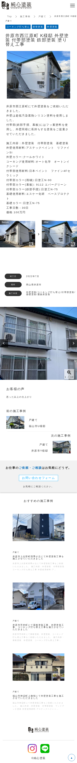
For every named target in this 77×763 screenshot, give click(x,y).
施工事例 (25, 16)
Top (9, 16)
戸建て (42, 16)
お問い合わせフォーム (38, 477)
